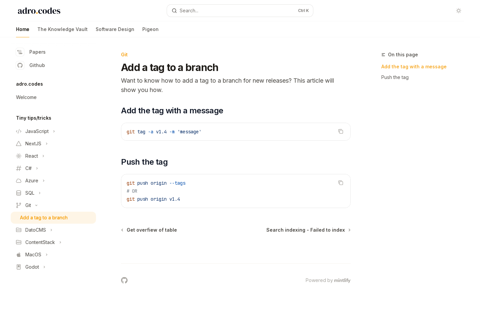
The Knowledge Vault (62, 31)
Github (30, 65)
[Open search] (240, 11)
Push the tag (395, 77)
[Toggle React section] (53, 156)
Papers (31, 52)
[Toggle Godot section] (53, 267)
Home (22, 31)
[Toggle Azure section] (53, 181)
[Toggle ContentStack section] (53, 242)
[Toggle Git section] (53, 205)
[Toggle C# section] (53, 168)
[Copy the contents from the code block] (340, 131)
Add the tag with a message (414, 66)
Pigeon (150, 31)
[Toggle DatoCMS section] (53, 230)
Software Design (115, 31)
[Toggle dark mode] (458, 10)
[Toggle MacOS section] (53, 255)
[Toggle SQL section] (53, 193)
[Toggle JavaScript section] (53, 131)
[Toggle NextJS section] (53, 144)
